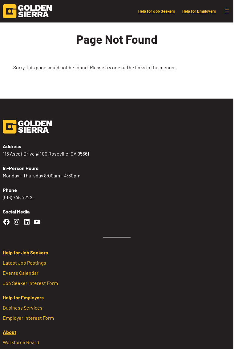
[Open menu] (227, 11)
